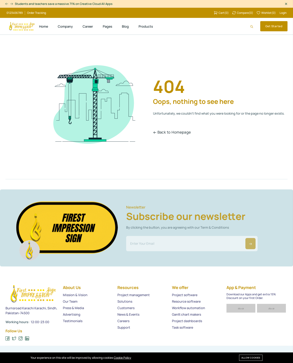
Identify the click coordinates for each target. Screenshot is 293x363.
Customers (125, 308)
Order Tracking (36, 13)
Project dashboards (187, 321)
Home (43, 26)
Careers (123, 321)
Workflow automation (188, 308)
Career (88, 26)
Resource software (186, 301)
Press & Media (73, 308)
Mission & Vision (75, 295)
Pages (107, 26)
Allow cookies (250, 357)
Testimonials (72, 321)
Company (65, 26)
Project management (133, 295)
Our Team (70, 301)
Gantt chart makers (186, 314)
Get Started (273, 26)
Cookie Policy (122, 358)
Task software (182, 327)
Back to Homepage (172, 132)
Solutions (124, 301)
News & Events (128, 314)
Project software (184, 295)
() (221, 13)
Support (123, 327)
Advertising (71, 314)
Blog (125, 26)
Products (146, 26)
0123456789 (15, 13)
